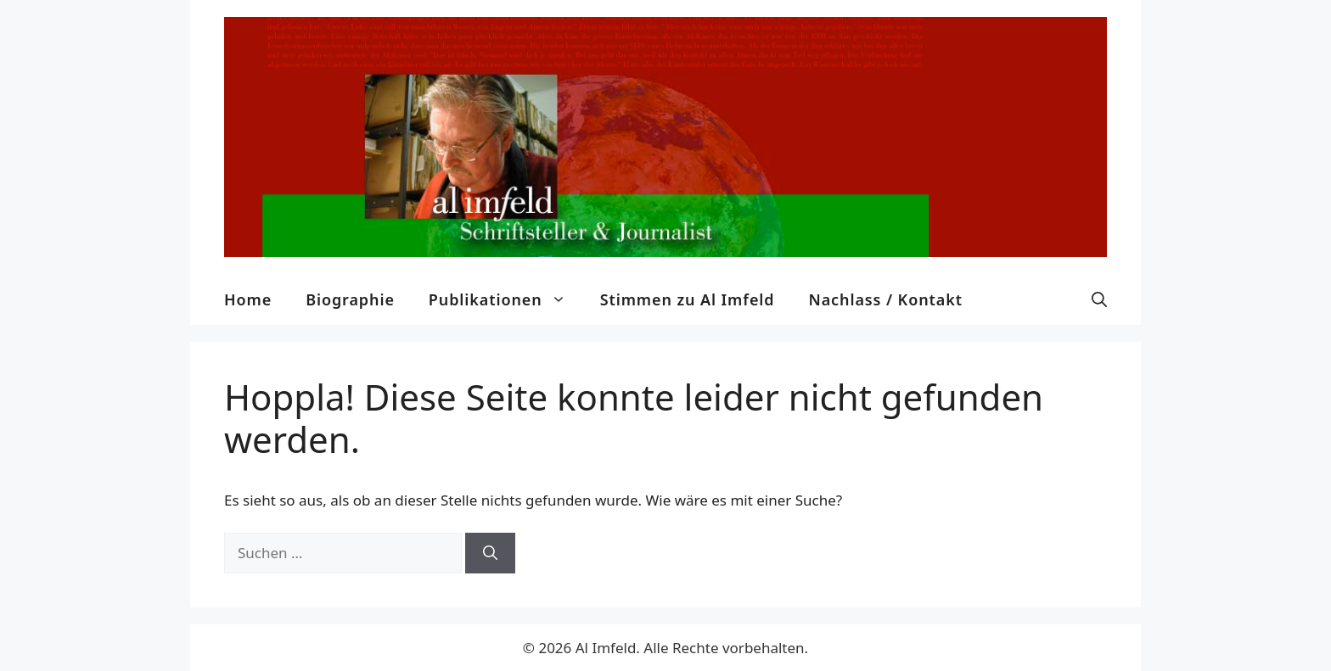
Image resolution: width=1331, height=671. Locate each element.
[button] (1099, 299)
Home (248, 299)
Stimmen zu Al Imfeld (687, 299)
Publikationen (506, 299)
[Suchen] (490, 553)
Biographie (350, 299)
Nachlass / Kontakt (885, 299)
